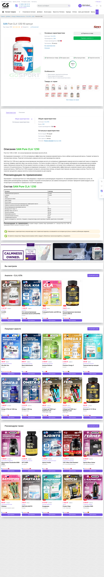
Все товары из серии (72, 100)
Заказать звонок (23, 7)
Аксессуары (47, 12)
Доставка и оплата (6, 1)
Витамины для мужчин (27, 460)
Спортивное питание (29, 12)
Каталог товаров (11, 12)
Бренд (93, 12)
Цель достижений (83, 12)
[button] (24, 4)
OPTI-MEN (25, 462)
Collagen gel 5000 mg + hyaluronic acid (49, 410)
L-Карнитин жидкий (87, 504)
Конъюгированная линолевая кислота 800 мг (72, 312)
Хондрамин (45, 506)
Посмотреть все (93, 275)
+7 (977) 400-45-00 (24, 6)
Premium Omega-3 (68, 365)
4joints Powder (46, 462)
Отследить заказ (25, 1)
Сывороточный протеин (68, 460)
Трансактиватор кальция (91, 365)
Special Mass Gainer (89, 462)
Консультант (35, 27)
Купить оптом (16, 1)
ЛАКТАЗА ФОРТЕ (27, 506)
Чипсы (64, 504)
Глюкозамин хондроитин (7, 460)
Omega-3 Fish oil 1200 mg (9, 409)
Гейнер (84, 460)
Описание (47, 48)
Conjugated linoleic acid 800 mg (51, 312)
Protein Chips (67, 506)
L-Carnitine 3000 (88, 506)
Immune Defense (47, 365)
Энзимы (24, 504)
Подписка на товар (87, 33)
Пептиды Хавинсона (47, 504)
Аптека (74, 12)
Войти (83, 6)
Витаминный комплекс (6, 363)
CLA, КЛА (53, 36)
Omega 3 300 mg (27, 409)
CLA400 (3, 312)
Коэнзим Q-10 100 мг (89, 409)
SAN (5, 24)
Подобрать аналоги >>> (87, 38)
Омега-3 (64, 363)
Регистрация (89, 6)
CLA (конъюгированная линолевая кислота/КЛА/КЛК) (31, 312)
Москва (99, 1)
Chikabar (3, 506)
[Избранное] (97, 6)
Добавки (39, 12)
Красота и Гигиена (58, 12)
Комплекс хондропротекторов (49, 460)
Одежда (68, 12)
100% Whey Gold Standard (70, 462)
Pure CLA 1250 (52, 140)
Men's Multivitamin (27, 365)
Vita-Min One (5, 365)
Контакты (34, 1)
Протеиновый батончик (6, 504)
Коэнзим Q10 (86, 407)
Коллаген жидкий (46, 407)
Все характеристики (50, 45)
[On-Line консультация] (101, 191)
